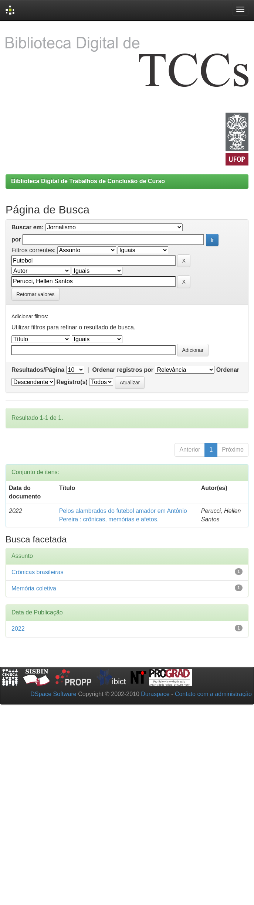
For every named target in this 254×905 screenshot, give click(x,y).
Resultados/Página (37, 370)
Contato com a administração (213, 694)
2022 (18, 628)
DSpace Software (53, 694)
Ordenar (227, 370)
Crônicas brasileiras (37, 572)
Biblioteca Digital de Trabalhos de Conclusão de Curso (88, 181)
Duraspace (155, 694)
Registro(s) (71, 382)
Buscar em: (27, 227)
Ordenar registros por (122, 370)
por (16, 239)
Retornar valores (35, 294)
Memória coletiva (33, 588)
